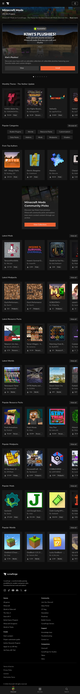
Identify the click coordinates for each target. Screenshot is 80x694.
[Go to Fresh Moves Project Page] (35, 422)
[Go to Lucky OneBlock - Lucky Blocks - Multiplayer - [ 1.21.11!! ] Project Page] (57, 547)
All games (6, 602)
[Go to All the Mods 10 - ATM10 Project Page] (12, 463)
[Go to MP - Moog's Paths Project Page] (12, 165)
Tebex (43, 655)
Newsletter (45, 613)
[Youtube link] (13, 590)
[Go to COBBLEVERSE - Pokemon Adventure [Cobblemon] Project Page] (57, 463)
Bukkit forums (46, 620)
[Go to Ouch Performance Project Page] (35, 297)
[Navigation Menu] (3, 3)
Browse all (73, 126)
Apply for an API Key (10, 646)
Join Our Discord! (47, 602)
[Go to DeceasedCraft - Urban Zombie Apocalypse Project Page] (35, 463)
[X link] (21, 590)
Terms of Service (8, 666)
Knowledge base (46, 632)
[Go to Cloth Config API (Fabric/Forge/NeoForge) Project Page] (57, 505)
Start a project (8, 636)
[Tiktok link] (9, 590)
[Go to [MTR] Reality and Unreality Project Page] (35, 380)
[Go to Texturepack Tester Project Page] (12, 380)
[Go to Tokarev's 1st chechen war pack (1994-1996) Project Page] (12, 338)
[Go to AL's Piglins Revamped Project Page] (35, 103)
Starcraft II (7, 616)
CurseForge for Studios (49, 652)
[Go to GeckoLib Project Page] (12, 505)
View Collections (40, 225)
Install (58, 68)
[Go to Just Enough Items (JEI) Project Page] (35, 505)
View (22, 68)
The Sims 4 (7, 613)
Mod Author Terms (9, 677)
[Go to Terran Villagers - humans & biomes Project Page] (35, 338)
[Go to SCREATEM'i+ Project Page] (57, 297)
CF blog (43, 609)
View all (74, 236)
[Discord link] (17, 590)
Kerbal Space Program (10, 620)
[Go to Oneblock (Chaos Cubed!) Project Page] (12, 547)
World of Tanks (8, 627)
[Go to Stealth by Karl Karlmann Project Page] (57, 255)
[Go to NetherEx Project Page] (57, 103)
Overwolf (44, 648)
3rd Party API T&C (9, 650)
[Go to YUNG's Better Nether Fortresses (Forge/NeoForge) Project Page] (12, 103)
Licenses (6, 673)
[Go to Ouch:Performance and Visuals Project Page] (12, 297)
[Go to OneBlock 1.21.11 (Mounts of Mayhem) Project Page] (35, 547)
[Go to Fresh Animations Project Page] (12, 422)
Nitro (43, 659)
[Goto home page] (8, 3)
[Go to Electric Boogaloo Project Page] (35, 165)
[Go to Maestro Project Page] (57, 165)
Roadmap (44, 616)
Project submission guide (11, 639)
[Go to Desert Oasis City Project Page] (57, 380)
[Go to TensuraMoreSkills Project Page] (12, 255)
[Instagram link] (4, 590)
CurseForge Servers (47, 623)
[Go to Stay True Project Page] (57, 422)
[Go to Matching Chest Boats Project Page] (57, 338)
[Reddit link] (25, 590)
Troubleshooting (46, 636)
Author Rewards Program (11, 643)
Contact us (45, 639)
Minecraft (6, 606)
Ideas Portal (45, 606)
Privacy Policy (7, 670)
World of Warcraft (9, 609)
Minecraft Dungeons (10, 623)
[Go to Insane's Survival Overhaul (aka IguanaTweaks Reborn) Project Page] (35, 255)
